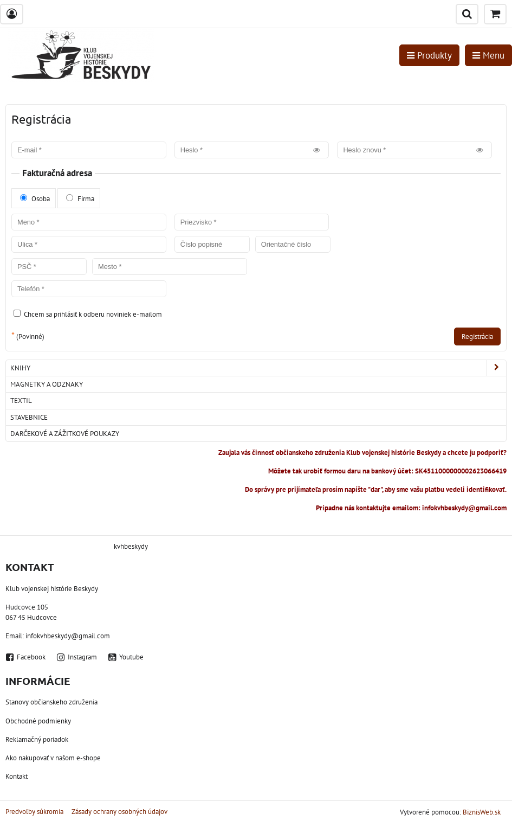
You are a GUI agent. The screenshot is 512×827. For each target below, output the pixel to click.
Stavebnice (29, 417)
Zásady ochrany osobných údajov (119, 811)
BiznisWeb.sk (482, 812)
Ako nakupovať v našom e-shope (53, 757)
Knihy (258, 368)
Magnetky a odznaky (46, 384)
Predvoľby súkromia (34, 811)
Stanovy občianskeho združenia (51, 702)
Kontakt (16, 776)
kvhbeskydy (131, 546)
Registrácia (477, 336)
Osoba (35, 198)
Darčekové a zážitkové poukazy (64, 433)
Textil (21, 400)
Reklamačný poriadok (36, 739)
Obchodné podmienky (38, 721)
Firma (80, 198)
